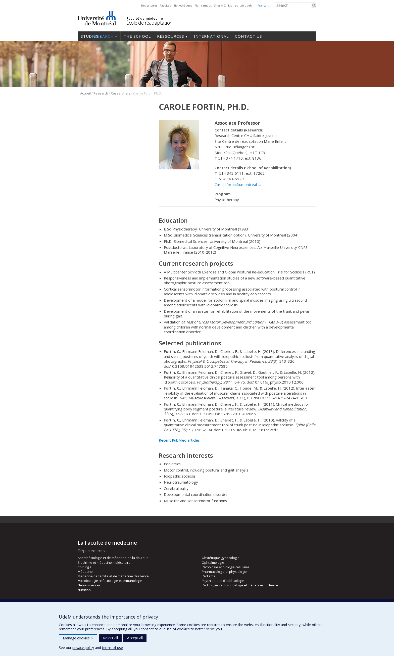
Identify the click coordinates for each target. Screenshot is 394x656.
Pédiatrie (209, 576)
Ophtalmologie (213, 562)
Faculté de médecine (144, 18)
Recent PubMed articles (179, 440)
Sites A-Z (220, 5)
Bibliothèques (182, 5)
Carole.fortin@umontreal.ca (238, 184)
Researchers (120, 93)
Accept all (135, 637)
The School (137, 36)
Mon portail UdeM (240, 5)
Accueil (85, 93)
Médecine (85, 571)
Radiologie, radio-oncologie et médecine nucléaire (240, 585)
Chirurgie (84, 567)
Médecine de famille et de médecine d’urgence (113, 576)
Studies (83, 36)
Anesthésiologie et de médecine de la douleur (113, 557)
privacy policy (83, 647)
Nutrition (84, 590)
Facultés (165, 5)
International (211, 36)
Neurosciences (89, 585)
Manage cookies (78, 638)
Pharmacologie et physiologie (224, 571)
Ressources (170, 36)
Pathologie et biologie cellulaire (225, 567)
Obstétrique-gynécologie (220, 557)
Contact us (248, 36)
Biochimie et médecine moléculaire (104, 562)
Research (103, 36)
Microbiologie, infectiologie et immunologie (110, 580)
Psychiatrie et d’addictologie (223, 580)
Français (263, 5)
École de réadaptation (149, 22)
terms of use (112, 647)
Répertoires (149, 5)
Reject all (110, 637)
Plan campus (203, 5)
